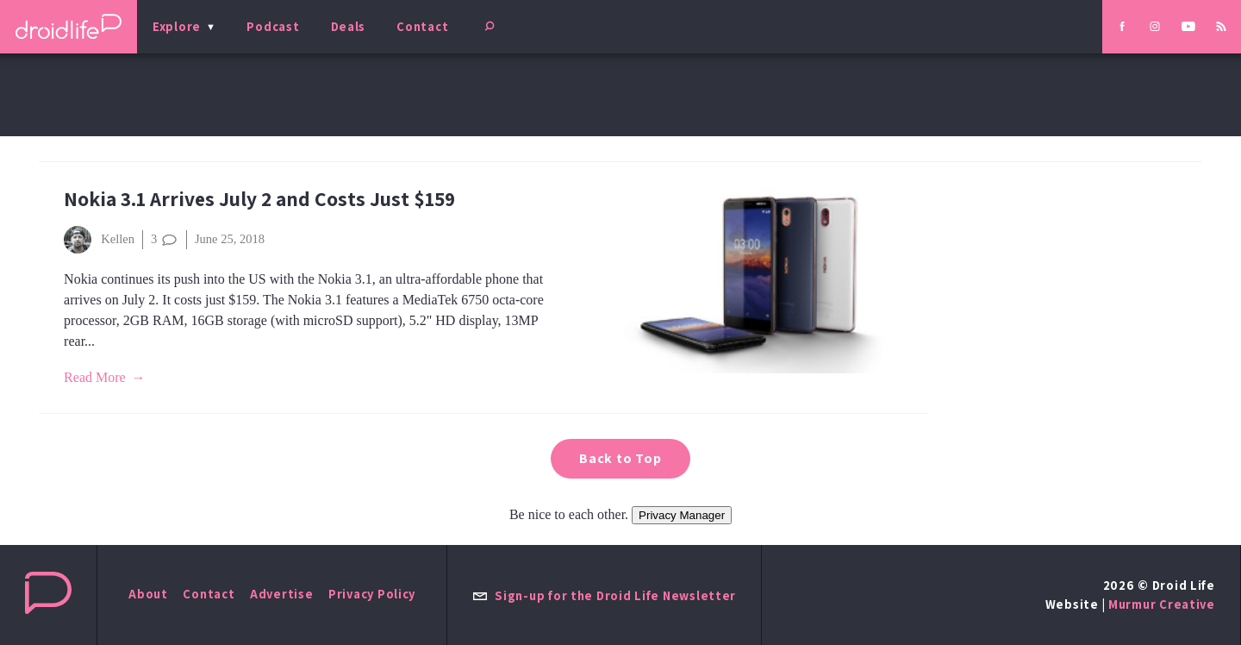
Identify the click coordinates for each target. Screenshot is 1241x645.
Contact (422, 26)
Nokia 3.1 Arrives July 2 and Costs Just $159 (259, 198)
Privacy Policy (371, 594)
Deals (348, 26)
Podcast (272, 26)
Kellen (99, 240)
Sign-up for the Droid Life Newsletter (604, 595)
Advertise (282, 594)
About (148, 594)
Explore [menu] (177, 26)
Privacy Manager (682, 515)
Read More (95, 377)
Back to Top (620, 458)
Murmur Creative (1161, 604)
